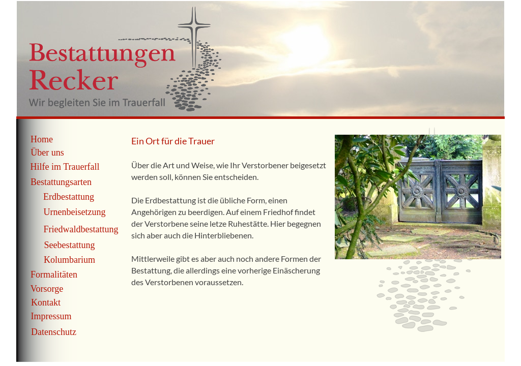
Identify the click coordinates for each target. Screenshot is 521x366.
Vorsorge (47, 289)
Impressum (51, 316)
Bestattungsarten (61, 182)
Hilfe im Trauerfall (65, 167)
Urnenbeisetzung (75, 212)
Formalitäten (54, 274)
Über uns (47, 152)
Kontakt (46, 302)
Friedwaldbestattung (81, 229)
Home (42, 139)
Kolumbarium (69, 260)
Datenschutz (53, 332)
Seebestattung (69, 245)
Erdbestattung (68, 197)
